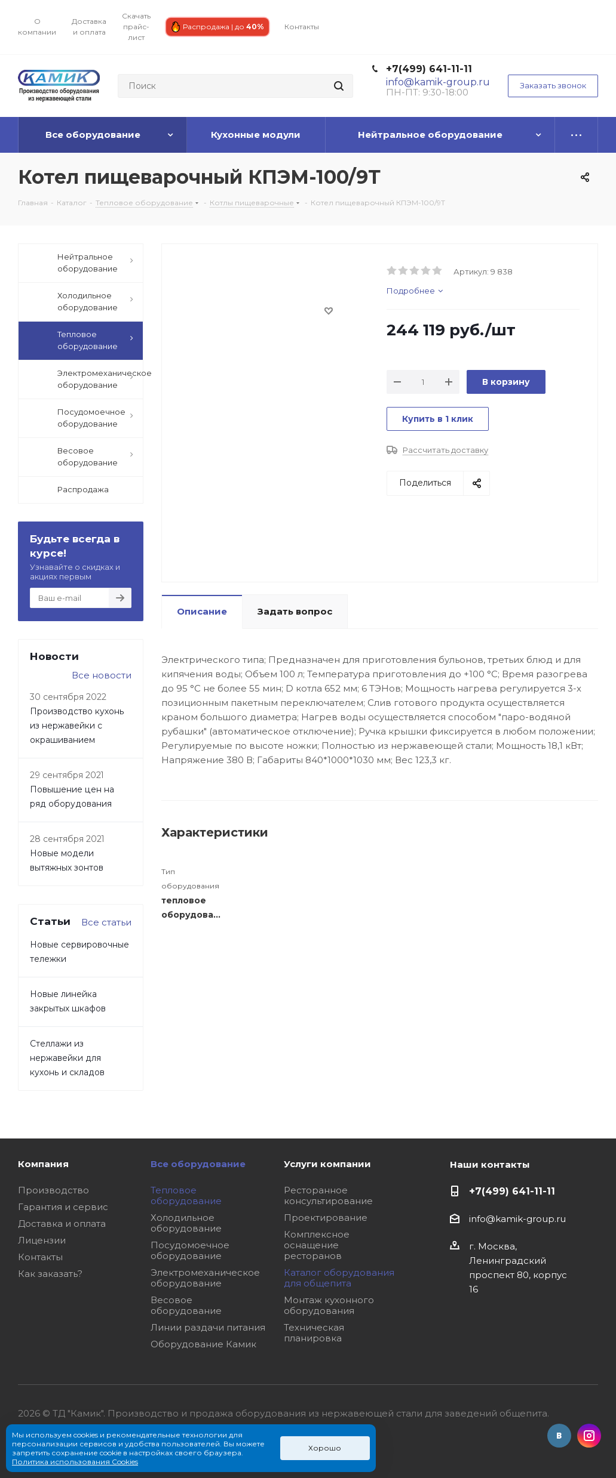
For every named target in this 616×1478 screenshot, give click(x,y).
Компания (43, 1164)
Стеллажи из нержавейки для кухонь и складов (67, 1058)
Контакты (40, 1257)
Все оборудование (198, 1164)
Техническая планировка (314, 1333)
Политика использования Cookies (75, 1461)
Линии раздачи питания (208, 1327)
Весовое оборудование (186, 1305)
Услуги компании (327, 1164)
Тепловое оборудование (186, 1195)
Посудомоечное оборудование (190, 1250)
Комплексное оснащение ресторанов (317, 1245)
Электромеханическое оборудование (205, 1278)
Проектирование (325, 1217)
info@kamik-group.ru (517, 1218)
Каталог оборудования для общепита (339, 1278)
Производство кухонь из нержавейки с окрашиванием (77, 725)
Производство (53, 1190)
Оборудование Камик (203, 1344)
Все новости (101, 675)
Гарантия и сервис (63, 1206)
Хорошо (324, 1447)
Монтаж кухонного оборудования (329, 1305)
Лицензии (42, 1240)
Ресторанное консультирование (328, 1195)
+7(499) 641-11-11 (429, 69)
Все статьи (106, 922)
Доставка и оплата (62, 1223)
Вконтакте (559, 1436)
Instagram (589, 1436)
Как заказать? (50, 1273)
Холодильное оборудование (186, 1223)
